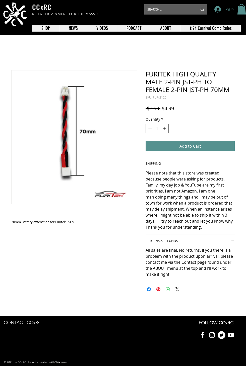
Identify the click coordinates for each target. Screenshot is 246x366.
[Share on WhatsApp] (168, 289)
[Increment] (165, 128)
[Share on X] (177, 289)
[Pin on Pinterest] (158, 289)
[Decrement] (149, 128)
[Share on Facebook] (149, 289)
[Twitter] (221, 335)
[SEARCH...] (168, 9)
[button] (241, 9)
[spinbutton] (157, 128)
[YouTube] (231, 335)
